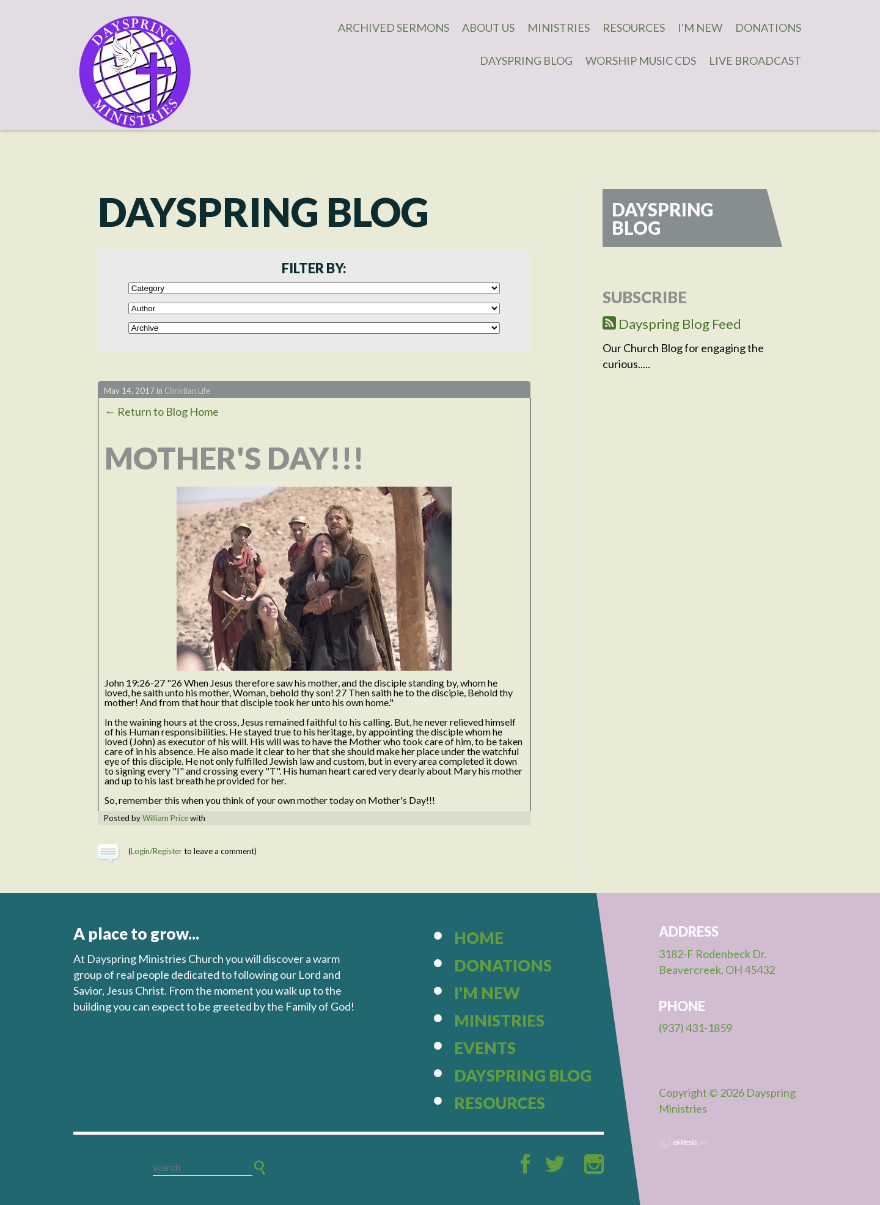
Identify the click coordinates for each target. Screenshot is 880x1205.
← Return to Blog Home (162, 411)
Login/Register (156, 851)
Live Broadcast (755, 60)
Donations (768, 27)
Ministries (558, 27)
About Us (488, 27)
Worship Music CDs (640, 60)
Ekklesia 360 (683, 1143)
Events (485, 1048)
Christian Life (187, 391)
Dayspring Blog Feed (672, 323)
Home (479, 938)
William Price (165, 818)
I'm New (700, 27)
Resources (634, 27)
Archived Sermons (393, 27)
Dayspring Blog (526, 60)
